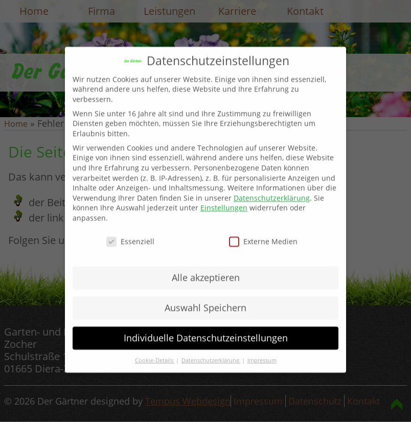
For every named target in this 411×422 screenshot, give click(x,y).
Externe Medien (263, 234)
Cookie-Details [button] (155, 353)
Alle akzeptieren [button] (206, 270)
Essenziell (130, 234)
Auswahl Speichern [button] (205, 301)
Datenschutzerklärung (272, 191)
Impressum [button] (262, 353)
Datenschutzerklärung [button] (211, 353)
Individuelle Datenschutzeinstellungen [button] (206, 331)
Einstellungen (223, 201)
